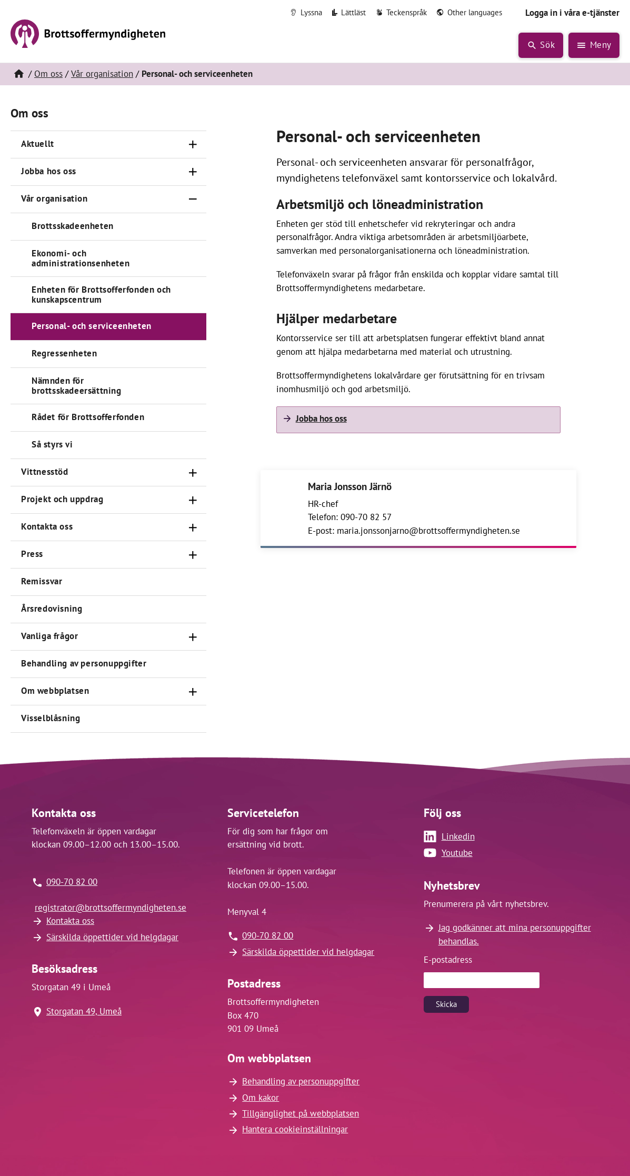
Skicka (446, 1004)
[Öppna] (192, 144)
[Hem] (18, 74)
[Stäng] (192, 199)
